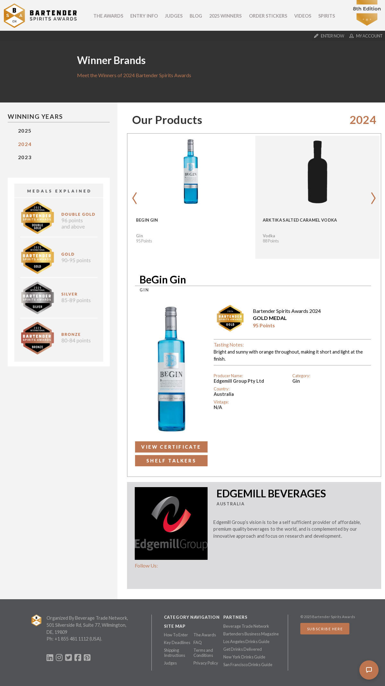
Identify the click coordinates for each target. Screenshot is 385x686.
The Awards (108, 16)
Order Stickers (268, 16)
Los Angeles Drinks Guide (246, 641)
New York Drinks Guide (244, 656)
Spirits (326, 16)
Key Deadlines (177, 642)
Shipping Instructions (174, 653)
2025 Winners (225, 16)
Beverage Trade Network (246, 626)
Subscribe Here (325, 629)
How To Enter (176, 634)
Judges (174, 16)
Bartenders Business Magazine (251, 633)
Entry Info (144, 16)
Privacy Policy (205, 663)
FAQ (197, 642)
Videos (302, 16)
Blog (196, 16)
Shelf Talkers (171, 460)
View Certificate (171, 447)
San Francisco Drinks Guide (247, 664)
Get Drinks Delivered (242, 649)
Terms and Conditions (203, 653)
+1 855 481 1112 (72, 638)
